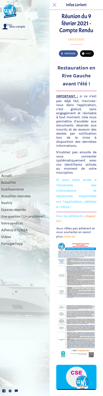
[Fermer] (54, 5)
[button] (13, 27)
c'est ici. (69, 236)
